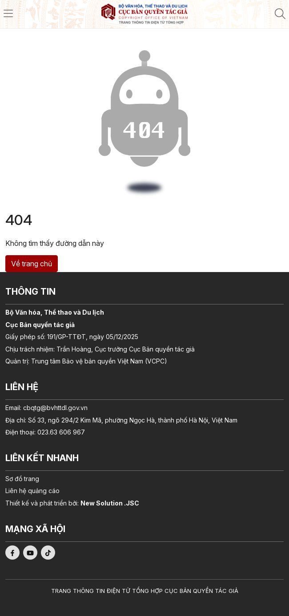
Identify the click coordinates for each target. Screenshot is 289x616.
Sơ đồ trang (22, 478)
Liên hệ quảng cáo (32, 490)
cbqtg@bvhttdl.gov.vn (55, 407)
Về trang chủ (31, 263)
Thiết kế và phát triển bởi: (72, 503)
